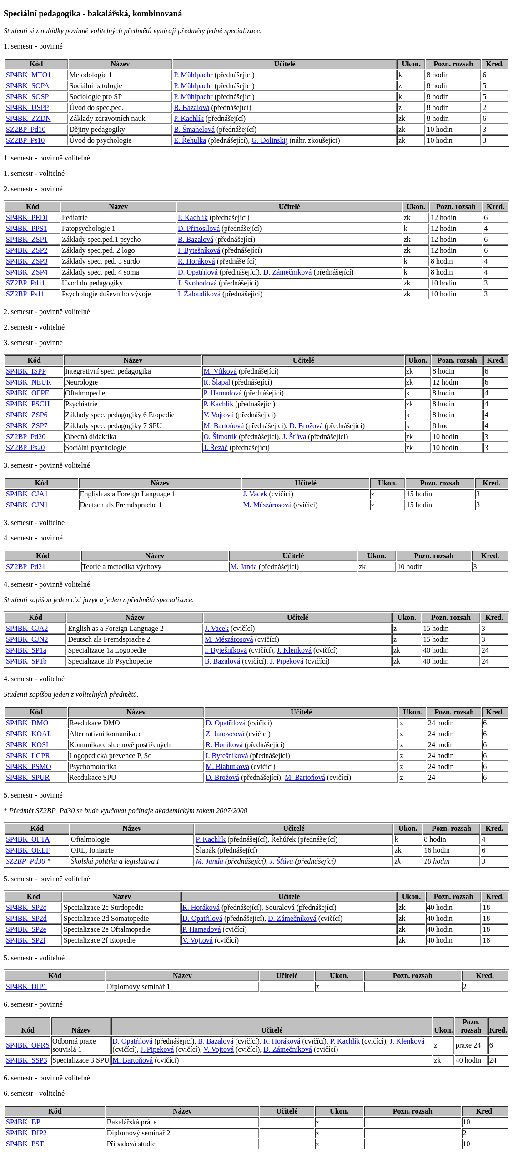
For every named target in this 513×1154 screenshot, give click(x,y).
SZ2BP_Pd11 (25, 283)
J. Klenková (294, 650)
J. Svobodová (197, 283)
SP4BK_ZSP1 (27, 239)
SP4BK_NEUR (28, 382)
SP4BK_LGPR (28, 755)
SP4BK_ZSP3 (27, 261)
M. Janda (243, 566)
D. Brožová (306, 426)
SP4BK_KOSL (28, 745)
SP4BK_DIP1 (26, 986)
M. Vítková (219, 371)
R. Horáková (196, 261)
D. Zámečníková (287, 272)
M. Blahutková (227, 766)
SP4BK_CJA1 (27, 494)
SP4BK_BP (23, 1122)
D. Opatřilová (198, 272)
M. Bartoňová (223, 426)
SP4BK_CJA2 (27, 628)
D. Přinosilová (199, 228)
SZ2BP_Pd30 (25, 861)
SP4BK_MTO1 (28, 75)
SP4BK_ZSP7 (27, 426)
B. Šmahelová (194, 129)
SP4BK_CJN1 (27, 505)
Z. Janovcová (225, 734)
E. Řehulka (190, 140)
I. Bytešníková (199, 250)
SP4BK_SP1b (26, 661)
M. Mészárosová (267, 505)
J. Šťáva (294, 436)
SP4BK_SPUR (28, 777)
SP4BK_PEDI (27, 217)
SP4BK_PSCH (28, 404)
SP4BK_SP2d (26, 918)
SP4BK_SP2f (25, 940)
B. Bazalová (191, 107)
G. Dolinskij (269, 140)
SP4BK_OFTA (28, 839)
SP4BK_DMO (27, 723)
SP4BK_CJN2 (27, 639)
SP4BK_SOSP (27, 96)
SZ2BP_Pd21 (25, 566)
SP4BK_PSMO (28, 766)
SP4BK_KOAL (28, 734)
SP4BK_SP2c (26, 907)
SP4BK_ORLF (28, 850)
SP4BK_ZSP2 (27, 250)
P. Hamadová (222, 393)
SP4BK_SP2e (26, 929)
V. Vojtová (218, 415)
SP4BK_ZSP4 (27, 272)
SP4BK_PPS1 (26, 228)
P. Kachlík (189, 118)
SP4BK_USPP (27, 107)
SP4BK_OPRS (28, 1045)
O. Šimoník (220, 436)
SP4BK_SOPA (27, 86)
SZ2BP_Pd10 (25, 129)
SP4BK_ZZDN (28, 118)
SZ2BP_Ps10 (25, 140)
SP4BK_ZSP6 (27, 415)
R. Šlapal (216, 382)
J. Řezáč (215, 447)
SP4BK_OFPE (27, 393)
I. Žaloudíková (199, 294)
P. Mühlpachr (193, 75)
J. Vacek (255, 494)
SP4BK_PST (25, 1144)
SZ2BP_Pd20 (25, 436)
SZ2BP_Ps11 (25, 294)
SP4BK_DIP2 (26, 1133)
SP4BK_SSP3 (26, 1060)
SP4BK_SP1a (26, 650)
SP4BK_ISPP (26, 371)
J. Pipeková (286, 661)
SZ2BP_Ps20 (25, 447)
